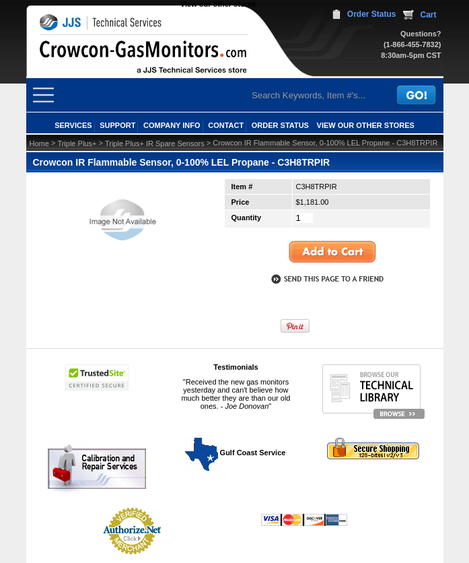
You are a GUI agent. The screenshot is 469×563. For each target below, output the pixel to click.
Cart (428, 15)
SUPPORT (117, 125)
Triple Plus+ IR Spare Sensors (155, 143)
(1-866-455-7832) (412, 44)
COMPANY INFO (172, 125)
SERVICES (73, 125)
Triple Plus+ (76, 143)
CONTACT (226, 125)
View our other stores (218, 4)
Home (39, 143)
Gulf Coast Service (236, 453)
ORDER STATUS (280, 125)
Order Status (371, 14)
